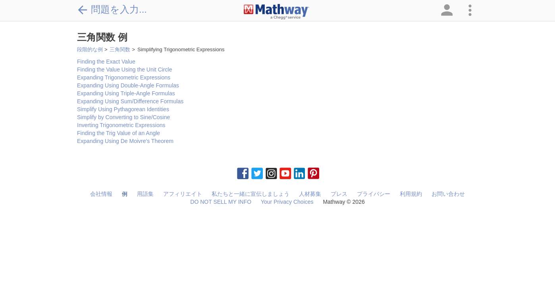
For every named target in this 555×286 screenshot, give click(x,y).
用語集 (145, 194)
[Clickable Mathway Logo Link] (276, 12)
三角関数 (120, 49)
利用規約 (411, 194)
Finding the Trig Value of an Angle (118, 133)
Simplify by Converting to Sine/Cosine (123, 117)
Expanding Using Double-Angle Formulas (128, 85)
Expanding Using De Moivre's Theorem (125, 141)
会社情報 (101, 194)
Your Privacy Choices (287, 202)
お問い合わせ (448, 194)
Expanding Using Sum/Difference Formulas (130, 101)
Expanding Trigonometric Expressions (123, 77)
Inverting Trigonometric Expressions (121, 125)
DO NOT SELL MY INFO (220, 202)
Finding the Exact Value (106, 61)
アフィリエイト (182, 194)
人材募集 (310, 194)
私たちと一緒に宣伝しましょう (250, 194)
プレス (339, 194)
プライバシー (373, 194)
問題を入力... (112, 9)
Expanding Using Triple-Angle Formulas (126, 93)
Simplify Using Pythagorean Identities (123, 109)
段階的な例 (90, 49)
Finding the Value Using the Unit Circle (124, 69)
